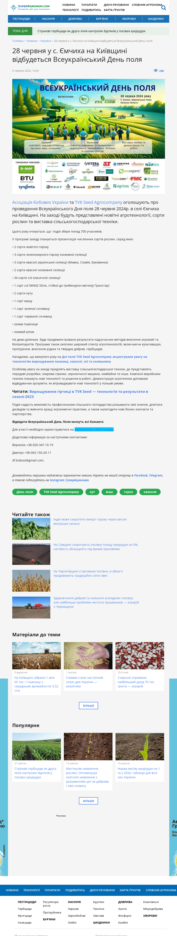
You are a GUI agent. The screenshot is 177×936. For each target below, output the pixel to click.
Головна (17, 41)
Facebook (141, 475)
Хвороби (129, 19)
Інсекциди (22, 865)
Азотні (120, 851)
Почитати (92, 5)
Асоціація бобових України (40, 202)
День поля (25, 492)
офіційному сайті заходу (94, 429)
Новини (71, 5)
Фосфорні (122, 858)
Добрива (75, 19)
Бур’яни (102, 19)
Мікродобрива (150, 851)
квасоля (150, 492)
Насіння (48, 19)
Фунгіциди (22, 858)
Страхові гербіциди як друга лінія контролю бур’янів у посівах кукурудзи (92, 31)
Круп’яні (96, 844)
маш (109, 492)
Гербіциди (22, 851)
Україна (45, 41)
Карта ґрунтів (118, 10)
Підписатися (133, 887)
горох (128, 492)
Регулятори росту (48, 846)
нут (92, 492)
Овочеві (96, 858)
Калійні (120, 865)
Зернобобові (74, 858)
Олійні (70, 865)
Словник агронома (150, 5)
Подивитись (94, 10)
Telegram (155, 475)
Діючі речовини (120, 5)
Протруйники (49, 855)
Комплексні (148, 844)
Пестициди (21, 19)
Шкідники (156, 19)
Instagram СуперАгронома (69, 480)
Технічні (96, 851)
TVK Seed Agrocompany (98, 202)
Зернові (71, 851)
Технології (73, 10)
